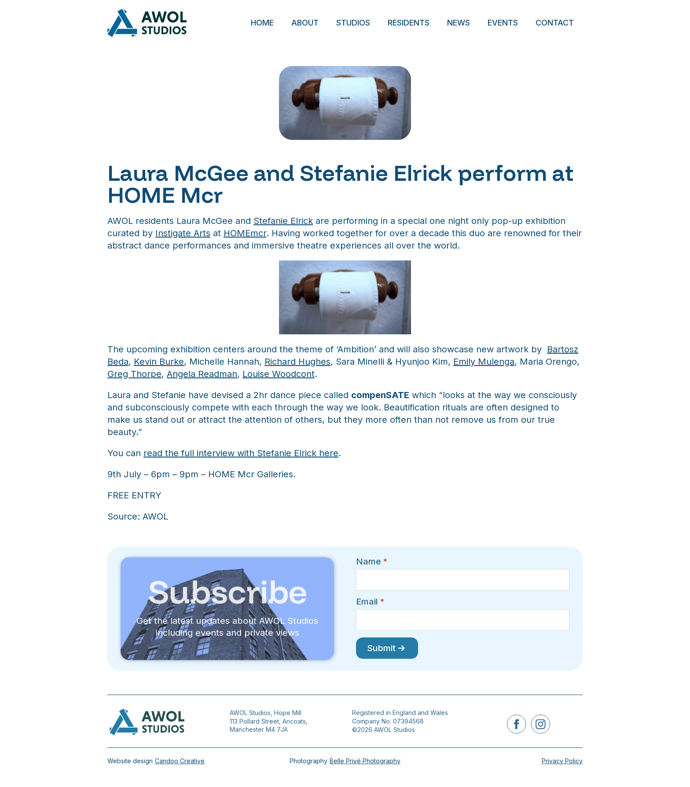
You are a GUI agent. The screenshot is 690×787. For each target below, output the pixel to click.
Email (370, 603)
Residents (408, 22)
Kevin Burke (159, 361)
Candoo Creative (180, 761)
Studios (353, 22)
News (458, 22)
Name (371, 574)
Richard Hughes (297, 361)
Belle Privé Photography (365, 761)
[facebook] (518, 724)
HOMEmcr (245, 233)
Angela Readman (202, 374)
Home (262, 22)
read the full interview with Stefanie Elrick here (240, 453)
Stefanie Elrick (283, 221)
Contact (555, 22)
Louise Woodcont (278, 374)
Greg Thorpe (134, 374)
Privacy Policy (562, 761)
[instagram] (539, 724)
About (305, 22)
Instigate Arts (182, 233)
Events (503, 22)
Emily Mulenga (483, 361)
